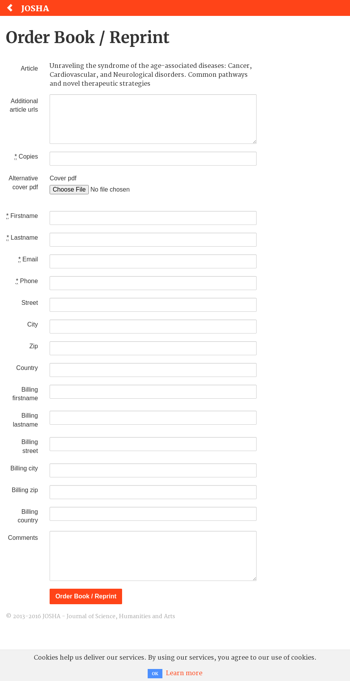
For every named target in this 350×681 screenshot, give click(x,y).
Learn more (184, 673)
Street (29, 302)
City (32, 324)
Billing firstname (25, 394)
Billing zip (25, 490)
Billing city (24, 468)
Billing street (29, 446)
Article (29, 68)
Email (28, 259)
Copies (26, 156)
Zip (33, 346)
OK (155, 673)
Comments (23, 537)
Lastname (22, 237)
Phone (27, 281)
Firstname (22, 216)
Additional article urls (24, 105)
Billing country (27, 516)
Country (27, 368)
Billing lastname (25, 420)
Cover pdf (63, 178)
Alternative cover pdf (23, 182)
